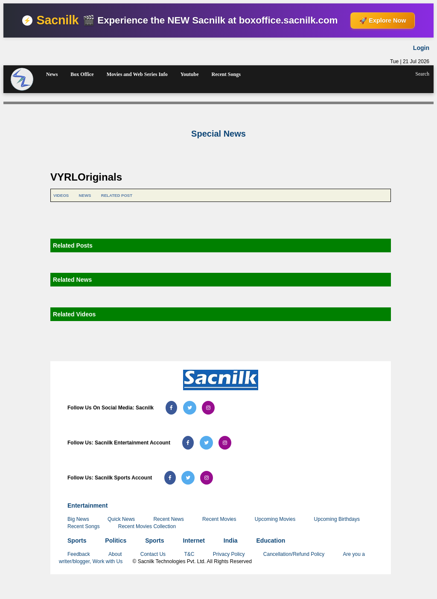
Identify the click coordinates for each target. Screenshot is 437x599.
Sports (76, 540)
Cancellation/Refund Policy (293, 554)
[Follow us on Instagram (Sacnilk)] (208, 408)
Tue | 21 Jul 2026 (409, 61)
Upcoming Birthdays (337, 519)
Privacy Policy (229, 554)
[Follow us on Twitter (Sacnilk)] (189, 408)
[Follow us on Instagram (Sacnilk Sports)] (206, 478)
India (231, 540)
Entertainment (87, 505)
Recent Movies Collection (147, 526)
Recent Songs (225, 74)
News (52, 74)
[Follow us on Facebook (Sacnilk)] (171, 408)
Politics (115, 540)
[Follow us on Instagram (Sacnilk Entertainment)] (224, 443)
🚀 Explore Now (382, 20)
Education (271, 540)
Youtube (190, 74)
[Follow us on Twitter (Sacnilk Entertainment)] (206, 443)
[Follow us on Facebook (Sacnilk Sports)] (170, 478)
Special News (218, 133)
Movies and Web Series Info (137, 74)
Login (421, 47)
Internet (194, 540)
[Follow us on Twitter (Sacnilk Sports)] (188, 478)
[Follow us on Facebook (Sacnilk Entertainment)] (188, 443)
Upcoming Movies (275, 519)
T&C (189, 554)
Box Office (81, 74)
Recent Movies (219, 519)
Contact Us (153, 554)
